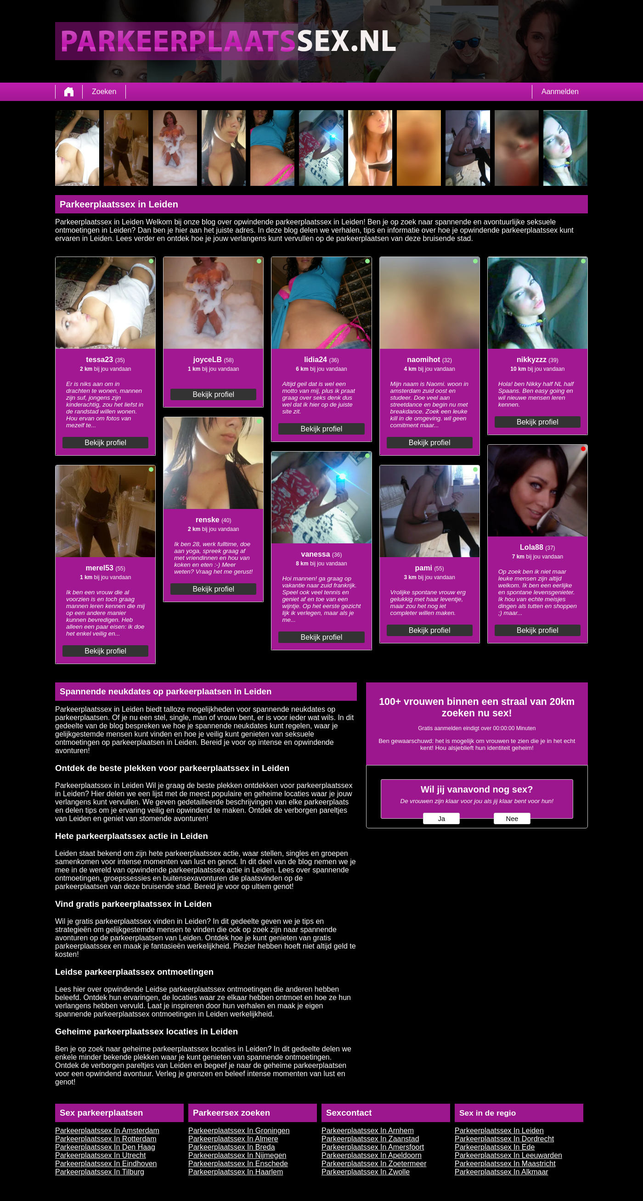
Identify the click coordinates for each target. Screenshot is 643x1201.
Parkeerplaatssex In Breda (231, 1147)
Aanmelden (560, 91)
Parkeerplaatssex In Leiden (499, 1130)
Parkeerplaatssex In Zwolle (366, 1172)
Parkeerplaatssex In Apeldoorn (372, 1155)
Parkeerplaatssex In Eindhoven (106, 1163)
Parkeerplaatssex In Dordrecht (504, 1139)
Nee (512, 818)
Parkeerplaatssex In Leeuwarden (508, 1155)
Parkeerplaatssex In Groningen (239, 1130)
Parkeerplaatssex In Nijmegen (237, 1155)
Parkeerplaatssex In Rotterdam (106, 1139)
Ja (441, 818)
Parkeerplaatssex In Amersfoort (373, 1147)
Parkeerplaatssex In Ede (495, 1147)
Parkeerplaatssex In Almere (233, 1139)
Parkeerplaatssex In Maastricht (505, 1163)
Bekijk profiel (105, 443)
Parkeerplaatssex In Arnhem (368, 1130)
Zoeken (104, 91)
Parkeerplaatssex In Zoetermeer (374, 1163)
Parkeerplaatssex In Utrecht (100, 1155)
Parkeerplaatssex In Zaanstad (370, 1139)
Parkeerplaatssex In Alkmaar (501, 1172)
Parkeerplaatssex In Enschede (238, 1163)
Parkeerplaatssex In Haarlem (235, 1172)
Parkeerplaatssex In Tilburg (99, 1172)
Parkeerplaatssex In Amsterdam (107, 1130)
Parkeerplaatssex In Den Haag (105, 1147)
